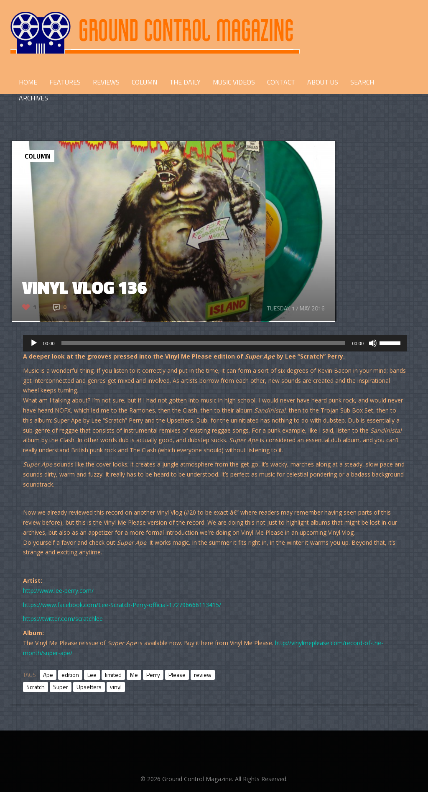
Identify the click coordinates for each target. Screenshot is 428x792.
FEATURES (65, 82)
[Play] (34, 343)
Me (134, 674)
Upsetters (89, 686)
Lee (92, 674)
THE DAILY (185, 82)
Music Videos (234, 82)
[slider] (203, 343)
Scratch (35, 686)
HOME (28, 82)
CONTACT (281, 82)
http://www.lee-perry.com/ (58, 591)
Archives (33, 98)
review (202, 674)
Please (177, 674)
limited (113, 674)
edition (70, 674)
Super (60, 686)
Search (362, 82)
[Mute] (373, 343)
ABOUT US (322, 82)
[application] (215, 343)
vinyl (116, 686)
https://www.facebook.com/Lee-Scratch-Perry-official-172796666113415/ (122, 605)
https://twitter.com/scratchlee (63, 619)
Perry (153, 674)
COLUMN (144, 82)
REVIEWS (106, 82)
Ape (48, 674)
